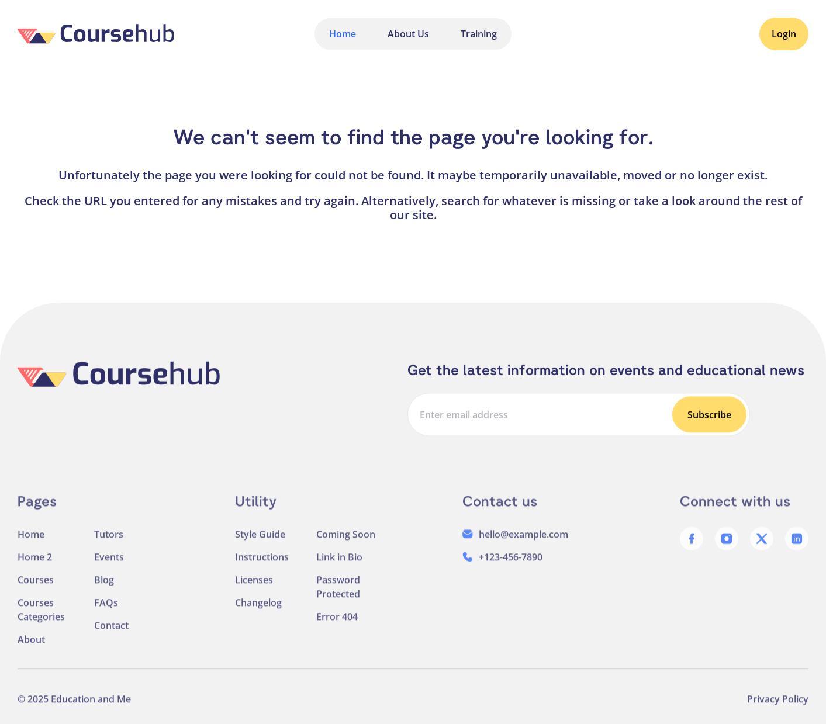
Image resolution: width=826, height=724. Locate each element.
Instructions (262, 565)
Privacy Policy (777, 707)
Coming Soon (345, 542)
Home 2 (35, 565)
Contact (111, 634)
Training (479, 33)
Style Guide (260, 542)
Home (342, 33)
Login (784, 33)
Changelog (258, 611)
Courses (36, 588)
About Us (408, 33)
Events (109, 565)
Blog (104, 588)
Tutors (108, 542)
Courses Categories (41, 618)
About (31, 648)
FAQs (106, 611)
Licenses (254, 588)
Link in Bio (339, 565)
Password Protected (338, 595)
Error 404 (337, 625)
